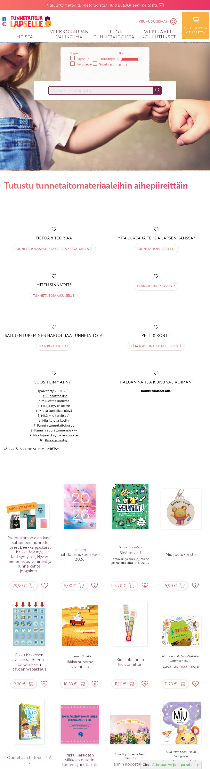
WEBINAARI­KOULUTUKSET (159, 34)
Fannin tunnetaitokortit (55, 425)
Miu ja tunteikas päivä (55, 410)
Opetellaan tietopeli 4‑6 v (29, 759)
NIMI (41, 448)
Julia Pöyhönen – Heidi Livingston (130, 756)
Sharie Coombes (130, 547)
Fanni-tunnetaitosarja (156, 286)
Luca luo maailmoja (181, 666)
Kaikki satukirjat (53, 346)
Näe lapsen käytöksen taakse (55, 435)
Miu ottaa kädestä (55, 400)
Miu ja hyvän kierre (55, 405)
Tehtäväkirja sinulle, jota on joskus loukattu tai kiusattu (130, 560)
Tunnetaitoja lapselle (156, 248)
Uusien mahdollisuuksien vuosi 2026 (79, 554)
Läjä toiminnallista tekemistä (156, 346)
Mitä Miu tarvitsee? (55, 415)
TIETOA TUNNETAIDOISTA (114, 34)
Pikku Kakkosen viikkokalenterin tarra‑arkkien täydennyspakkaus (29, 661)
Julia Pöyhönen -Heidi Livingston (180, 754)
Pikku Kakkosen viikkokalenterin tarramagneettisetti (80, 760)
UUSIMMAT (28, 448)
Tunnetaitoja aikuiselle (53, 295)
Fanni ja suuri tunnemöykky (55, 430)
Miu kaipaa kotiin (55, 420)
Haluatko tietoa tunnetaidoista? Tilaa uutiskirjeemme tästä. (102, 5)
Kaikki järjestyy (56, 440)
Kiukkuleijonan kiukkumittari (130, 662)
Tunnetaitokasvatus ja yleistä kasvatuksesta (53, 248)
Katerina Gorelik (79, 656)
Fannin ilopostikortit (130, 764)
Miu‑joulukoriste (181, 554)
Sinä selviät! (130, 552)
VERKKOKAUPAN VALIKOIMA (69, 34)
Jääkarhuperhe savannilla (79, 664)
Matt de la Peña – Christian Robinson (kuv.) (181, 658)
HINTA (53, 448)
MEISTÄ (24, 36)
